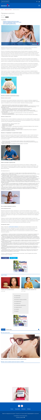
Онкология (18, 297)
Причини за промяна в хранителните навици (11, 21)
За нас (12, 409)
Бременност (18, 303)
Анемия (17, 309)
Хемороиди (18, 295)
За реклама (17, 409)
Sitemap (28, 409)
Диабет (17, 311)
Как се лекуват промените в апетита (9, 23)
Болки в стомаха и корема (21, 299)
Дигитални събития (5, 1)
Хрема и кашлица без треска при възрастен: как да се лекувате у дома (13, 359)
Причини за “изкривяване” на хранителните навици (12, 22)
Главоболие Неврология (21, 305)
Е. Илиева (6, 17)
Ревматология (19, 307)
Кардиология (18, 301)
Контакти (23, 409)
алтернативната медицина (13, 226)
